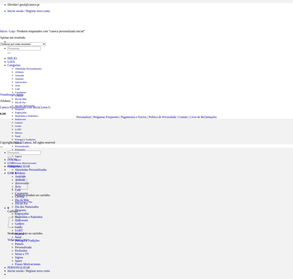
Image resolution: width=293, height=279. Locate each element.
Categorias (13, 166)
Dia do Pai (20, 102)
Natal (18, 237)
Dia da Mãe (21, 99)
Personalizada (22, 146)
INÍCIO (12, 159)
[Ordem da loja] (23, 44)
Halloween (21, 220)
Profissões (20, 149)
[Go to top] (1, 146)
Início (3, 31)
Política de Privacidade (162, 117)
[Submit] (8, 157)
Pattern (19, 243)
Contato (183, 117)
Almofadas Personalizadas (31, 169)
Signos (18, 156)
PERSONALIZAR (18, 267)
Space (18, 159)
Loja (12, 31)
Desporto (19, 109)
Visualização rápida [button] (12, 94)
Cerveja (19, 196)
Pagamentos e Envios (133, 117)
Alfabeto (20, 173)
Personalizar (83, 117)
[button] (8, 207)
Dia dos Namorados (27, 206)
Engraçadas (21, 112)
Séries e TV (22, 254)
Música (19, 233)
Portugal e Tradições (25, 139)
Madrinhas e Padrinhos (26, 115)
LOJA (11, 163)
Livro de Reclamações (203, 117)
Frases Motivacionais (25, 163)
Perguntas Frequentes (106, 117)
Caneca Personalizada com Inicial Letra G (25, 107)
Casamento (21, 193)
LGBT (19, 230)
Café (18, 189)
